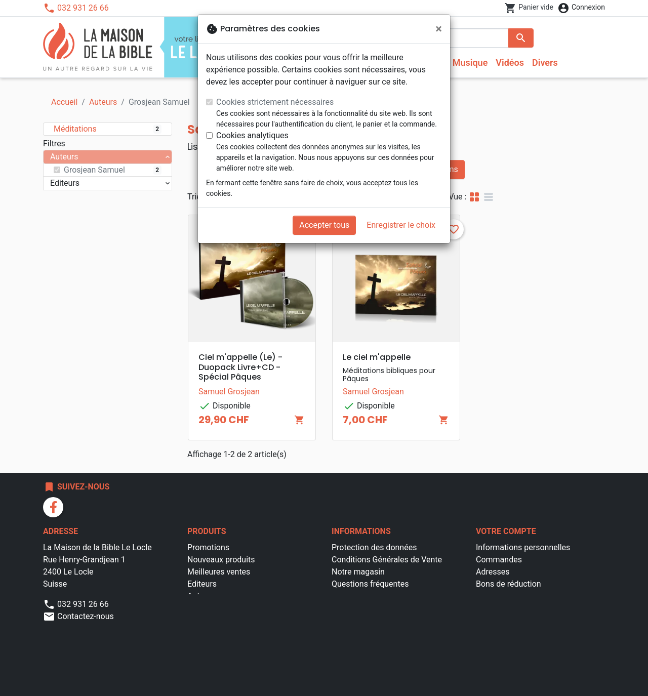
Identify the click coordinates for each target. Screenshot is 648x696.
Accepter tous (324, 225)
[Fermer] (438, 29)
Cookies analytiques (252, 135)
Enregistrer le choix (401, 225)
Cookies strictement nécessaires (275, 102)
